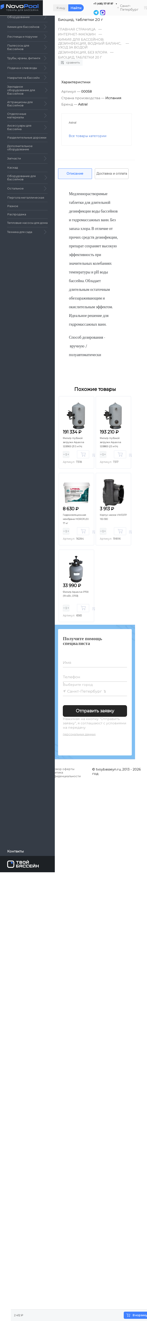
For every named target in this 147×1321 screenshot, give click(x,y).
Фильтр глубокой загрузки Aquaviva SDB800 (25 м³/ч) (113, 442)
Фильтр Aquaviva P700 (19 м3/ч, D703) (75, 595)
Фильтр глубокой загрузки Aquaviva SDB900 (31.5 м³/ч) (76, 442)
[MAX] (102, 12)
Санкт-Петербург (84, 691)
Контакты (15, 851)
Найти (76, 8)
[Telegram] (96, 13)
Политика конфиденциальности (65, 774)
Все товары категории (87, 136)
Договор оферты (61, 769)
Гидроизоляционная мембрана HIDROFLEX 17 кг (78, 518)
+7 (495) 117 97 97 (103, 3)
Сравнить (70, 62)
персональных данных (79, 734)
